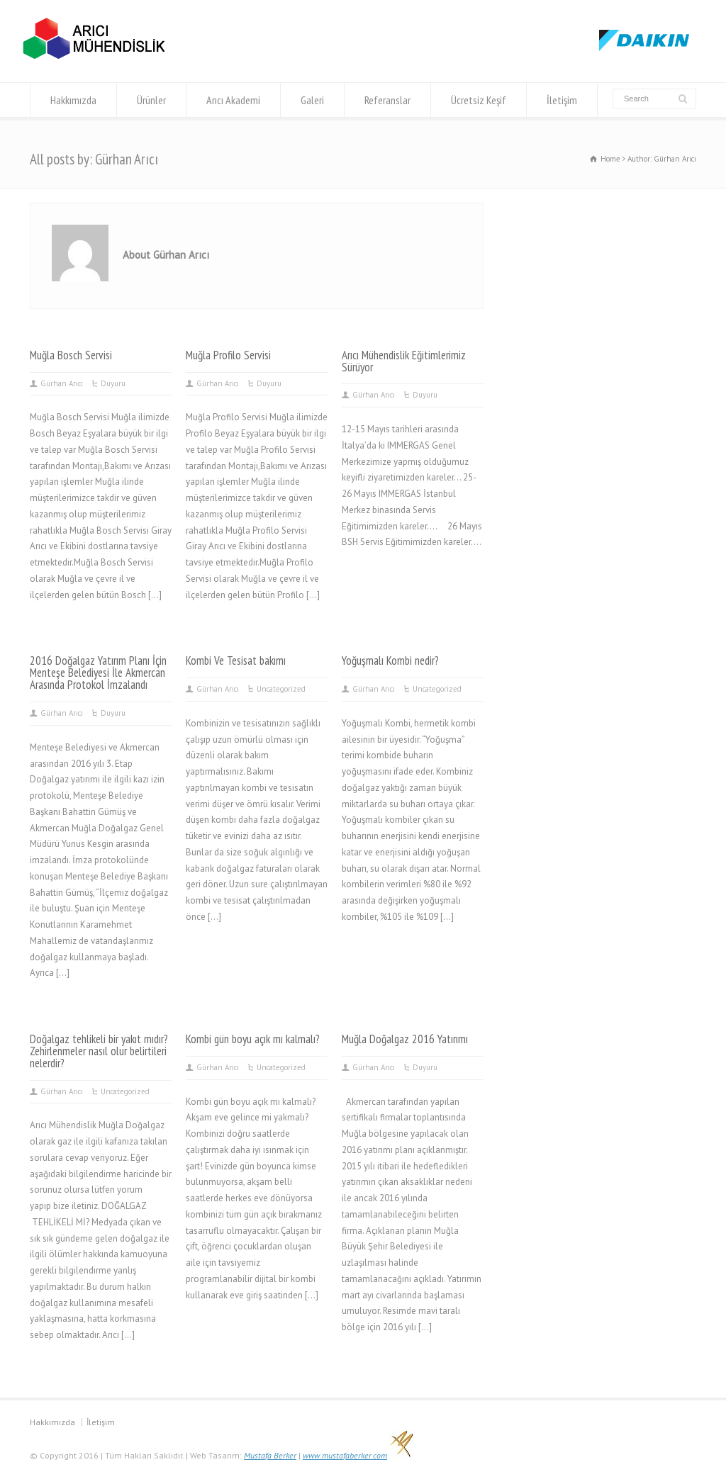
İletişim (562, 100)
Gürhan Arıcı (61, 383)
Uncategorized (281, 689)
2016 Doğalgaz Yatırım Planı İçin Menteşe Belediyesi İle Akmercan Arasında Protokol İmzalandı (98, 672)
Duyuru (113, 383)
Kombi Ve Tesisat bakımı (236, 660)
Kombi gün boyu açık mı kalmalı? (253, 1039)
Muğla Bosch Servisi (71, 355)
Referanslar (387, 100)
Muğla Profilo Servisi (228, 355)
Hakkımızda (73, 100)
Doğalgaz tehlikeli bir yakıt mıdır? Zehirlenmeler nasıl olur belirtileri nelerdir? (99, 1051)
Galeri (312, 100)
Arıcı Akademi (233, 100)
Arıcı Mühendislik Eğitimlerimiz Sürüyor (404, 361)
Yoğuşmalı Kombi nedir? (390, 660)
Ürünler (151, 100)
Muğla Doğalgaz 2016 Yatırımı (405, 1039)
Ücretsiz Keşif (478, 100)
